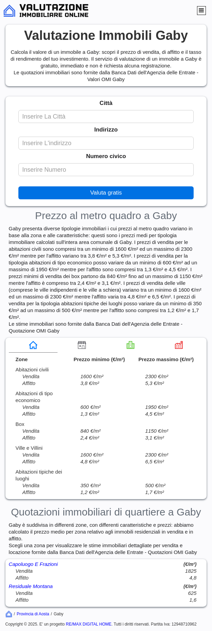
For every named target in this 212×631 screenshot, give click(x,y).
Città (106, 103)
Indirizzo (106, 129)
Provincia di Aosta (33, 614)
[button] (201, 10)
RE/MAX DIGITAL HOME (89, 624)
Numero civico (106, 156)
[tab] (33, 345)
